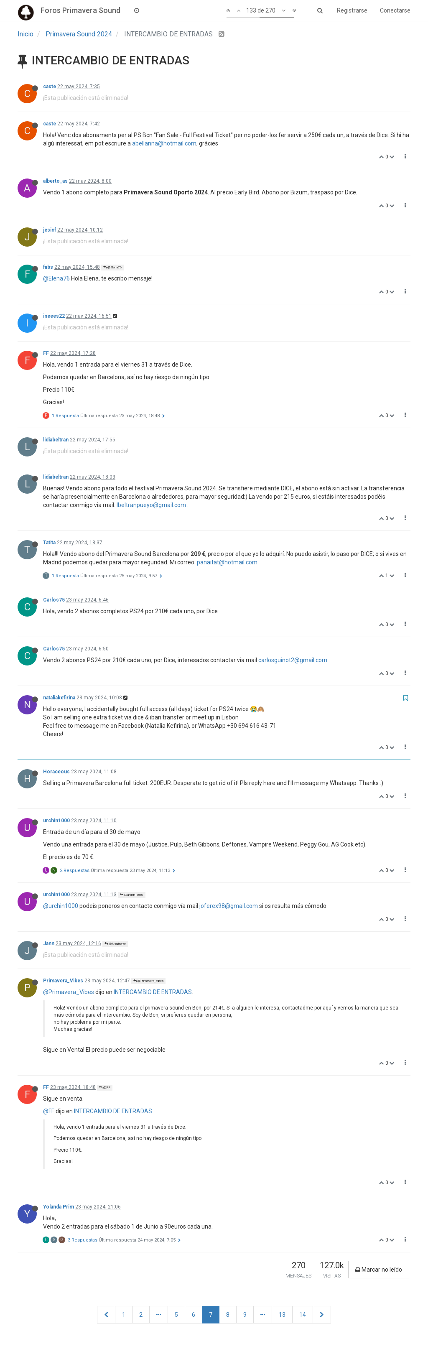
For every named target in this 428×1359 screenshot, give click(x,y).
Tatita (49, 543)
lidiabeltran (56, 440)
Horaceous (56, 772)
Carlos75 (54, 600)
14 (302, 1314)
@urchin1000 (131, 895)
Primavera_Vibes (63, 981)
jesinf (49, 230)
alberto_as (55, 181)
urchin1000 (56, 821)
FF (46, 353)
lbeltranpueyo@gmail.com (151, 505)
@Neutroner (115, 944)
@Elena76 (112, 267)
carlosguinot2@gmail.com (292, 660)
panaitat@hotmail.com (227, 562)
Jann (48, 943)
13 (282, 1314)
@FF (104, 1087)
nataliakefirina (59, 698)
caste (49, 86)
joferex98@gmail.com (228, 906)
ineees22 (54, 316)
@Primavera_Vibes (148, 981)
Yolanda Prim (58, 1207)
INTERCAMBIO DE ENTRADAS (153, 992)
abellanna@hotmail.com (164, 143)
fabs (48, 267)
